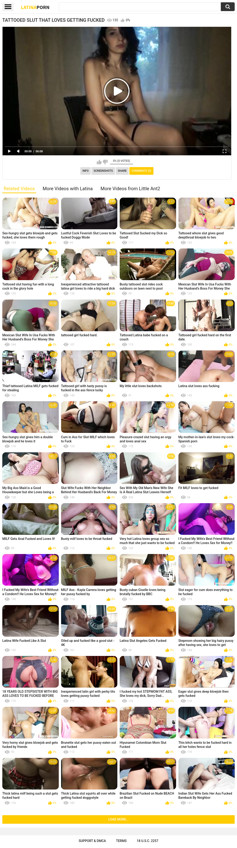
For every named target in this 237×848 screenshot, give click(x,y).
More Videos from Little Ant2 (130, 188)
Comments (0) (141, 170)
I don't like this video (105, 162)
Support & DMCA (92, 841)
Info (85, 170)
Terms (121, 841)
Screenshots (103, 170)
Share (122, 170)
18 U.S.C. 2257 (147, 841)
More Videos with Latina (68, 188)
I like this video (99, 162)
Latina (35, 7)
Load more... (118, 819)
